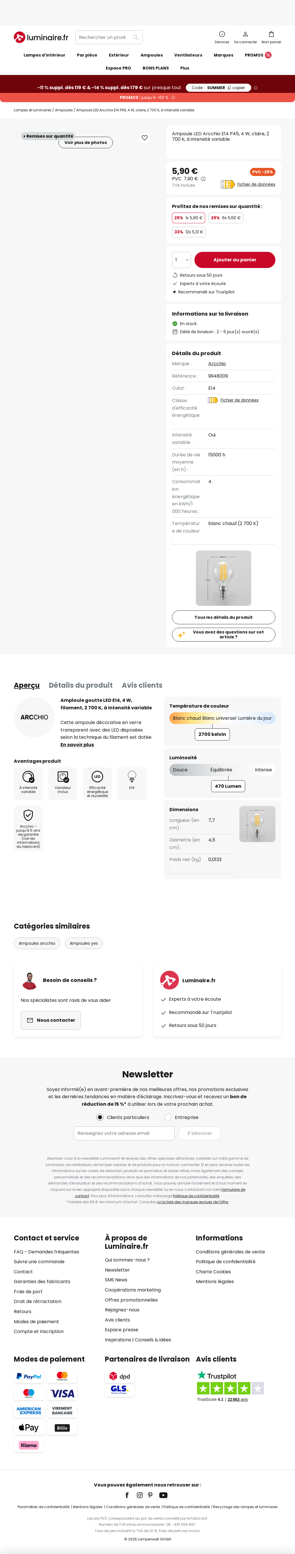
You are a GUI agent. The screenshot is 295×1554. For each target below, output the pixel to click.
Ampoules (64, 91)
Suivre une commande (39, 1261)
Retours (22, 1311)
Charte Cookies (213, 1271)
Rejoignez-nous (122, 1309)
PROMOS (258, 36)
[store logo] (41, 18)
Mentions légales (215, 1281)
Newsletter (117, 1270)
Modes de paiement (36, 1321)
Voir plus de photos (86, 124)
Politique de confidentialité (196, 1195)
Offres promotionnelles (131, 1300)
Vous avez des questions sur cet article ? (228, 615)
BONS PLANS (156, 49)
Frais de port (28, 1291)
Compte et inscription (39, 1331)
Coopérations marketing (133, 1290)
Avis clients (142, 666)
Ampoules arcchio (37, 924)
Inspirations (118, 1339)
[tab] (27, 666)
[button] (144, 119)
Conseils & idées (153, 1339)
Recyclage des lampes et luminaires (245, 1506)
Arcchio (217, 345)
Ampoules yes (84, 924)
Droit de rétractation (37, 1301)
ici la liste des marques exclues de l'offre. (193, 1201)
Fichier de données (256, 165)
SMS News (116, 1279)
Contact (23, 1271)
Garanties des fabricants (42, 1281)
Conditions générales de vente (230, 1252)
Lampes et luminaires (33, 91)
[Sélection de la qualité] (181, 241)
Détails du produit (81, 666)
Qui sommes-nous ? (127, 1260)
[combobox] (109, 18)
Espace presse (121, 1329)
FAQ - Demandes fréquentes (46, 1252)
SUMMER (218, 69)
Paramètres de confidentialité (43, 1506)
